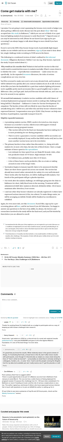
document (27, 74)
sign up (39, 50)
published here (7, 340)
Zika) (47, 31)
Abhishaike (5, 421)
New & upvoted (13, 318)
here (38, 439)
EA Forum (11, 3)
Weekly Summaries (8, 393)
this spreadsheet (31, 149)
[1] (29, 33)
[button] (14, 248)
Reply (4, 330)
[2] (45, 35)
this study (15, 33)
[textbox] (31, 303)
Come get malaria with (19, 11)
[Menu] (2, 3)
